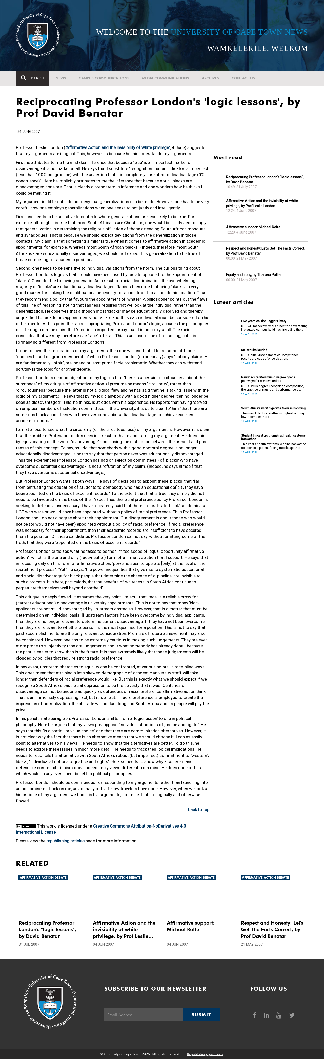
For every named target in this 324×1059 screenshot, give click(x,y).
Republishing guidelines (205, 1054)
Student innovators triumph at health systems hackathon (273, 437)
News (60, 78)
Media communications (165, 78)
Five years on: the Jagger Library (263, 321)
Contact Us (243, 78)
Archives (210, 78)
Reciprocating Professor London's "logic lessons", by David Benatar (265, 179)
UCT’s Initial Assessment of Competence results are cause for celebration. (270, 357)
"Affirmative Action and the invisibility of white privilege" (117, 147)
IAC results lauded (254, 350)
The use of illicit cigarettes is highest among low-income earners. (272, 415)
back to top (198, 809)
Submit (201, 1014)
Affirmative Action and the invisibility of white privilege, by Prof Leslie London (262, 203)
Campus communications (104, 78)
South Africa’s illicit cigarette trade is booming (273, 408)
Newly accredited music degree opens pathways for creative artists (268, 379)
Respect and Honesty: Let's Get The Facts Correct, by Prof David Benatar (265, 251)
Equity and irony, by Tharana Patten (254, 275)
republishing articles (65, 840)
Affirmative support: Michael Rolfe (253, 227)
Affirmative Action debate (43, 877)
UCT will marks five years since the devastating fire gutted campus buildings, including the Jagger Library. (274, 327)
